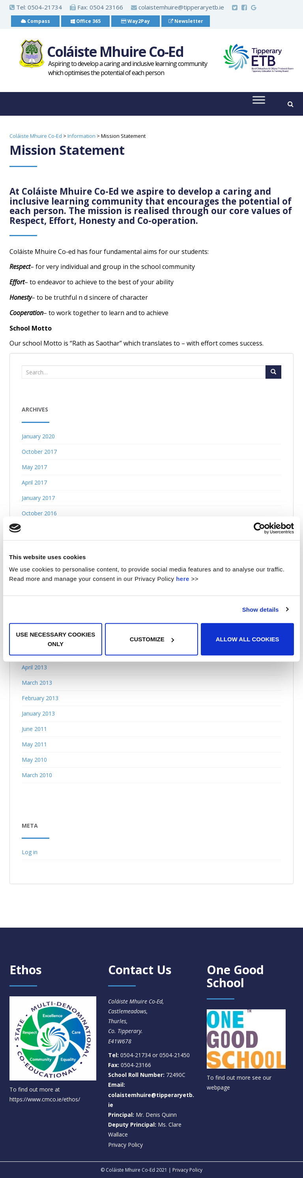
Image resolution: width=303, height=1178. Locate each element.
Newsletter (185, 21)
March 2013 (37, 682)
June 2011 (34, 729)
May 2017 (34, 467)
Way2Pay (135, 21)
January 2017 (38, 498)
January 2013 (38, 713)
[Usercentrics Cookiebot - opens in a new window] (259, 528)
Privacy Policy (125, 1144)
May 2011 (34, 744)
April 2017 (34, 482)
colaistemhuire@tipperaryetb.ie (177, 7)
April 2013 (34, 667)
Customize (152, 639)
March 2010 (37, 775)
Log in (29, 852)
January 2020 (38, 436)
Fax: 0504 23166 (96, 7)
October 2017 (39, 451)
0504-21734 (45, 7)
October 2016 (39, 513)
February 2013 (40, 698)
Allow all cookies (247, 639)
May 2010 (34, 759)
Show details (260, 609)
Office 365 (86, 21)
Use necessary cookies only (55, 639)
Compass (35, 21)
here (182, 578)
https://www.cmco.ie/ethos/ (44, 1099)
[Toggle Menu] (258, 100)
